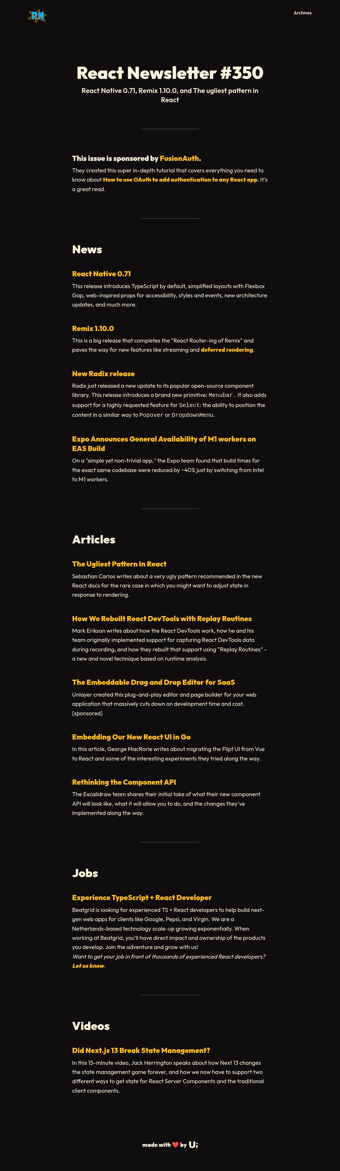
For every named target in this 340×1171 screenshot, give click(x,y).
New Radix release (103, 373)
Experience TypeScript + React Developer (142, 897)
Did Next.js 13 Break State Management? (141, 1050)
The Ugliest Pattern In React (119, 564)
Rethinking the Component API (124, 782)
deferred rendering (227, 349)
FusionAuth (179, 158)
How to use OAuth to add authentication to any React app (180, 179)
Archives (303, 13)
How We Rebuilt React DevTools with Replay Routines (162, 618)
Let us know (88, 965)
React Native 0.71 (101, 273)
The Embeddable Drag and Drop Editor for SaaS (153, 682)
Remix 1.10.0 (93, 328)
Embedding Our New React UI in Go (131, 737)
